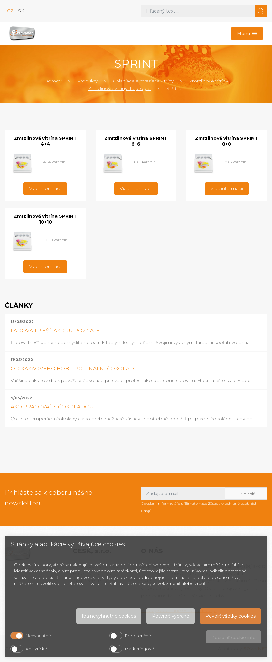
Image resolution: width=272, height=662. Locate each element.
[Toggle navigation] (247, 33)
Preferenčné (138, 635)
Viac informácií (45, 188)
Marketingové (139, 648)
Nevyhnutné (38, 635)
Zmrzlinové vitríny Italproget (119, 88)
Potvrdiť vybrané (170, 616)
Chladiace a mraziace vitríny (143, 81)
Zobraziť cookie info (233, 637)
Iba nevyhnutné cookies (109, 616)
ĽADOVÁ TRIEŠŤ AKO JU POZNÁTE (55, 331)
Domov (52, 81)
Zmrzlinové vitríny (208, 81)
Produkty (87, 81)
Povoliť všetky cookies (230, 616)
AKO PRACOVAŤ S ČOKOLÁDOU (52, 407)
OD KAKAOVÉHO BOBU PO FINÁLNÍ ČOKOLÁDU (74, 369)
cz (10, 11)
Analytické (36, 648)
